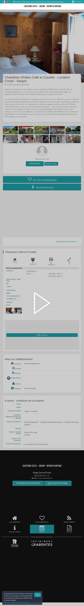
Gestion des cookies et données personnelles (16, 602)
